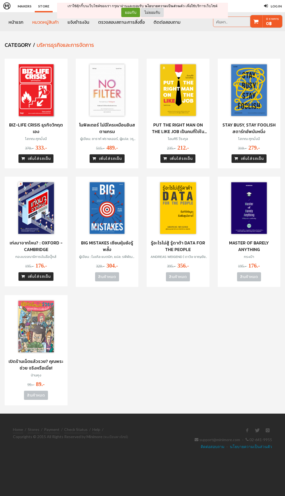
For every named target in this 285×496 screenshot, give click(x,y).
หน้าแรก (16, 22)
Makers (24, 6)
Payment (52, 429)
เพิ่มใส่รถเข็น (36, 158)
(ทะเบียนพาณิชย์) (115, 437)
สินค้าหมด (107, 277)
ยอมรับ (130, 12)
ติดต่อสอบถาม (167, 22)
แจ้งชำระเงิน (78, 22)
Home (18, 429)
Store (43, 6)
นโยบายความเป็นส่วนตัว (165, 6)
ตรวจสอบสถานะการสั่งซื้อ (121, 22)
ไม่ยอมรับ (152, 12)
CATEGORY (18, 45)
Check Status (76, 429)
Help (96, 429)
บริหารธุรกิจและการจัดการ (65, 45)
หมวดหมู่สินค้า (45, 22)
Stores (33, 429)
